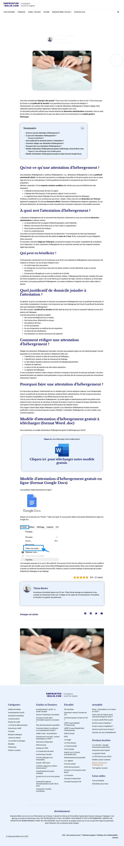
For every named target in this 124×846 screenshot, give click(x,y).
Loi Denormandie (70, 746)
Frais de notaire (70, 764)
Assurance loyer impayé (101, 750)
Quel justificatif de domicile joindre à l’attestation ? (45, 141)
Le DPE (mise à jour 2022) (101, 757)
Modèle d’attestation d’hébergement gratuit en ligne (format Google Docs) (54, 154)
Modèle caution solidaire (101, 760)
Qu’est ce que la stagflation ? (102, 726)
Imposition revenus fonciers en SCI (75, 714)
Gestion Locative (14, 750)
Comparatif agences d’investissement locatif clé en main (47, 784)
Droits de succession (71, 767)
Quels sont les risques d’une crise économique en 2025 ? (102, 716)
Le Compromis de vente (45, 751)
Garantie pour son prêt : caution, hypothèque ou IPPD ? (48, 738)
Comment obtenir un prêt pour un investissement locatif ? (47, 729)
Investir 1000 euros (43, 763)
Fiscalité (46, 12)
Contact (115, 838)
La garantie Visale (98, 753)
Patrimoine (12, 747)
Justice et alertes (14, 738)
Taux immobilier (9, 12)
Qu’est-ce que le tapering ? (101, 723)
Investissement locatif (16, 713)
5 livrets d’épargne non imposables (44, 759)
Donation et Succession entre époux (75, 771)
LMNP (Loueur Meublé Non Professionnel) (74, 729)
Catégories (21, 12)
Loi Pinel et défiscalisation (17, 725)
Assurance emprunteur (44, 742)
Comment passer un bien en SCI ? (76, 719)
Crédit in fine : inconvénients (46, 733)
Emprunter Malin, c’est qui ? (61, 12)
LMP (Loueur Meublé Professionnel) (72, 724)
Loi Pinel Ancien (70, 743)
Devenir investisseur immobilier (47, 715)
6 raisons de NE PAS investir (102, 720)
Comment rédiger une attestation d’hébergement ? (45, 143)
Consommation (14, 719)
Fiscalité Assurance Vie (72, 782)
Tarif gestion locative (100, 768)
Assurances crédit (14, 728)
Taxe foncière (69, 749)
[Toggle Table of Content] (81, 128)
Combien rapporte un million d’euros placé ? (46, 767)
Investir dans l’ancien (44, 754)
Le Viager (67, 740)
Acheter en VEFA (42, 748)
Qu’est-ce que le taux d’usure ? (103, 729)
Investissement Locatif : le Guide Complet (45, 710)
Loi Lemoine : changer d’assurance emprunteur (101, 746)
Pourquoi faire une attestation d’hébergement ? (43, 146)
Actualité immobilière (16, 716)
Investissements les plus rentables (45, 772)
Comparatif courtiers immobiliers (43, 790)
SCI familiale (69, 709)
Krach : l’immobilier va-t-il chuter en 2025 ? (104, 710)
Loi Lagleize (68, 761)
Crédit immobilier (14, 709)
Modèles (64, 16)
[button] (118, 12)
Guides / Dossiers (34, 12)
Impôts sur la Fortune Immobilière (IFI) (72, 753)
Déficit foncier (69, 733)
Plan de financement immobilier (48, 725)
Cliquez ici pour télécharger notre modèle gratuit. (44, 151)
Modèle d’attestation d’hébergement (99, 764)
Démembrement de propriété (74, 758)
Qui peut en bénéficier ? (36, 138)
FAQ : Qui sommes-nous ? (72, 835)
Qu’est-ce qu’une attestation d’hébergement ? (43, 133)
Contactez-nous (79, 12)
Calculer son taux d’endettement (104, 732)
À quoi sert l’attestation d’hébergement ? (41, 136)
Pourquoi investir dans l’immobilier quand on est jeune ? (47, 720)
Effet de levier (41, 745)
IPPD (66, 737)
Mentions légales (89, 835)
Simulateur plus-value (100, 784)
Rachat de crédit (14, 722)
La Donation (68, 775)
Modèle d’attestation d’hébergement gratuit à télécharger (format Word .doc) (55, 149)
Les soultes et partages (16, 741)
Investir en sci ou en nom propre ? (48, 777)
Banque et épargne (15, 735)
